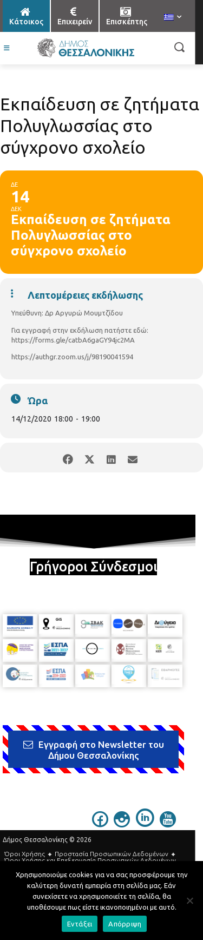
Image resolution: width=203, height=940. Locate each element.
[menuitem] (172, 18)
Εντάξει (80, 924)
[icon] (100, 824)
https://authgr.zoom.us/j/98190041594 (72, 356)
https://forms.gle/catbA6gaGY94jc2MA (73, 340)
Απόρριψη (124, 924)
